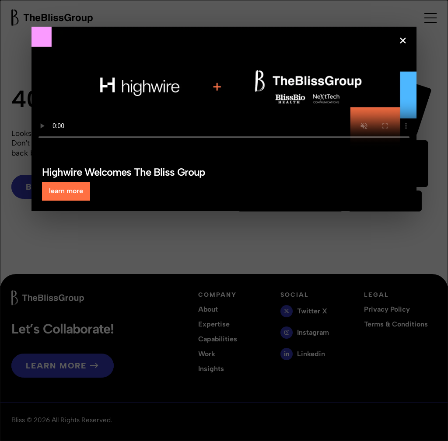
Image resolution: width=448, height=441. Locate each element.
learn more (66, 191)
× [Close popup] (403, 40)
